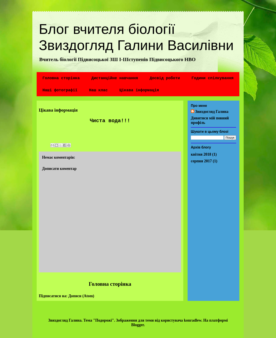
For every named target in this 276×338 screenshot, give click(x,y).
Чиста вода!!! (110, 121)
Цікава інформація (139, 90)
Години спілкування (212, 78)
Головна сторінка (61, 78)
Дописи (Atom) (81, 296)
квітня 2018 (201, 154)
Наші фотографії (59, 90)
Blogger (137, 325)
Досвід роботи (165, 78)
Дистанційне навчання (114, 78)
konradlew (192, 320)
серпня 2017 (201, 161)
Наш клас (98, 90)
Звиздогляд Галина (211, 111)
